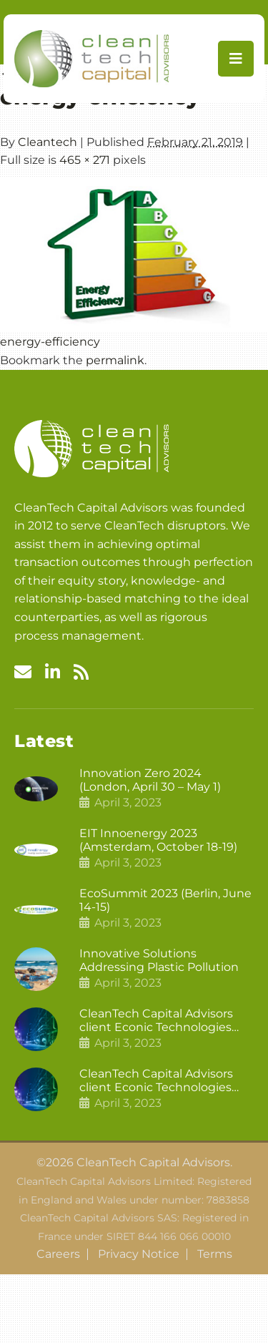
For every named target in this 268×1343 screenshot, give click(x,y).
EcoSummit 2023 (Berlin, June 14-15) (165, 900)
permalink (115, 360)
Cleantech (47, 142)
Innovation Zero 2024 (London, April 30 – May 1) (150, 779)
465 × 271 (84, 160)
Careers (58, 1254)
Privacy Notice (138, 1254)
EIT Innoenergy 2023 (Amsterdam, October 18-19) (158, 840)
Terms (214, 1254)
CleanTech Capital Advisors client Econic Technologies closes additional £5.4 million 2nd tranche (160, 1020)
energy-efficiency (50, 341)
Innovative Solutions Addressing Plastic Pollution (159, 960)
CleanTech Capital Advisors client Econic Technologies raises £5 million (156, 1080)
